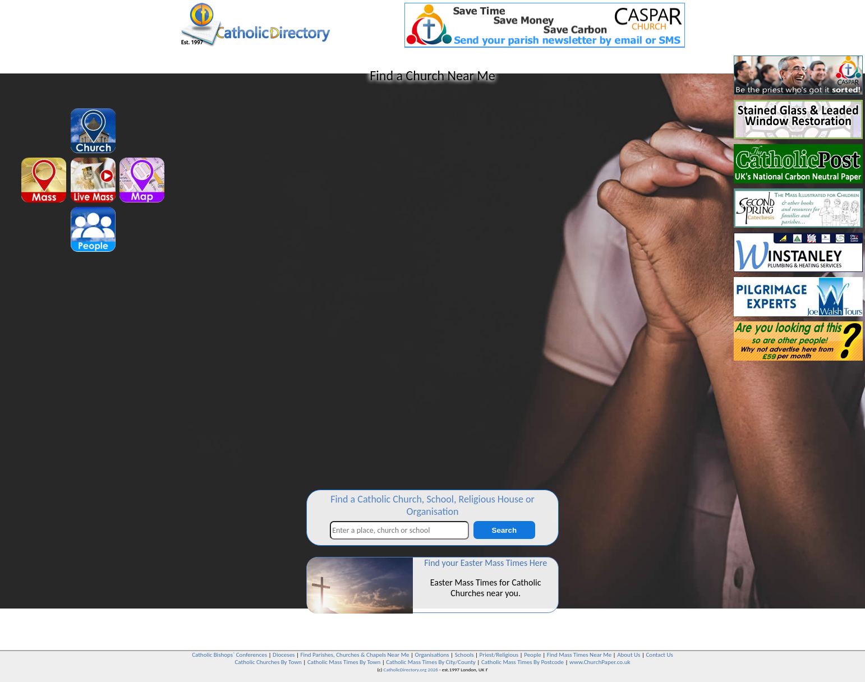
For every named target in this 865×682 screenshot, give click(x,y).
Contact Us (659, 654)
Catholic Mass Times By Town (343, 662)
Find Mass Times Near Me (579, 654)
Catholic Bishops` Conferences (229, 654)
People (532, 654)
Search (504, 530)
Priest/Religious (499, 654)
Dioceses (284, 654)
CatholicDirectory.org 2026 (411, 669)
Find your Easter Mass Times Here (485, 562)
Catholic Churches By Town (267, 662)
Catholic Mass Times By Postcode (522, 662)
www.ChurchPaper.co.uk (599, 662)
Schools (464, 654)
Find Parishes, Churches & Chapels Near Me (354, 654)
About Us (628, 654)
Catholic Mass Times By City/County (431, 662)
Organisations (432, 654)
